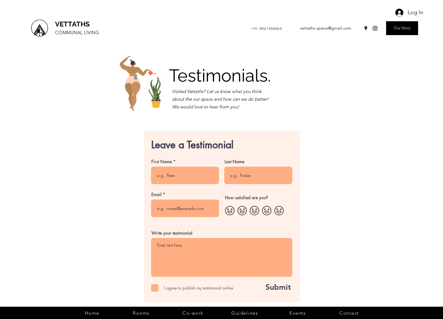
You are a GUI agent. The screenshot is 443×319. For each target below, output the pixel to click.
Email (156, 194)
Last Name (234, 162)
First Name (161, 162)
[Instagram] (375, 28)
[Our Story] (402, 28)
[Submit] (271, 287)
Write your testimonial (171, 233)
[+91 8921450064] (267, 28)
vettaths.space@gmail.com (325, 28)
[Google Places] (366, 28)
